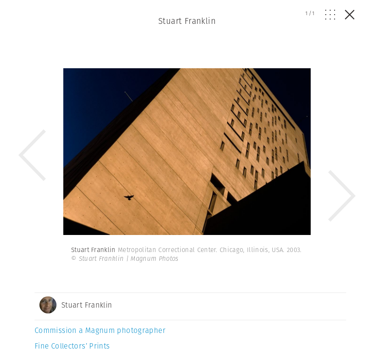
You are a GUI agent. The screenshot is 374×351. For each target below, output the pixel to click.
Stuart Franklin (187, 21)
